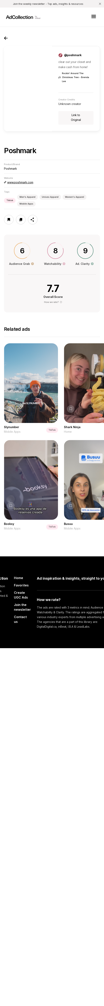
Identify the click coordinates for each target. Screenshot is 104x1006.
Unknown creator (69, 104)
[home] (22, 17)
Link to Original (76, 117)
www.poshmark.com (20, 182)
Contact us (20, 619)
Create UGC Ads (21, 595)
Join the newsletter (22, 607)
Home (18, 578)
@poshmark (72, 55)
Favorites (21, 585)
